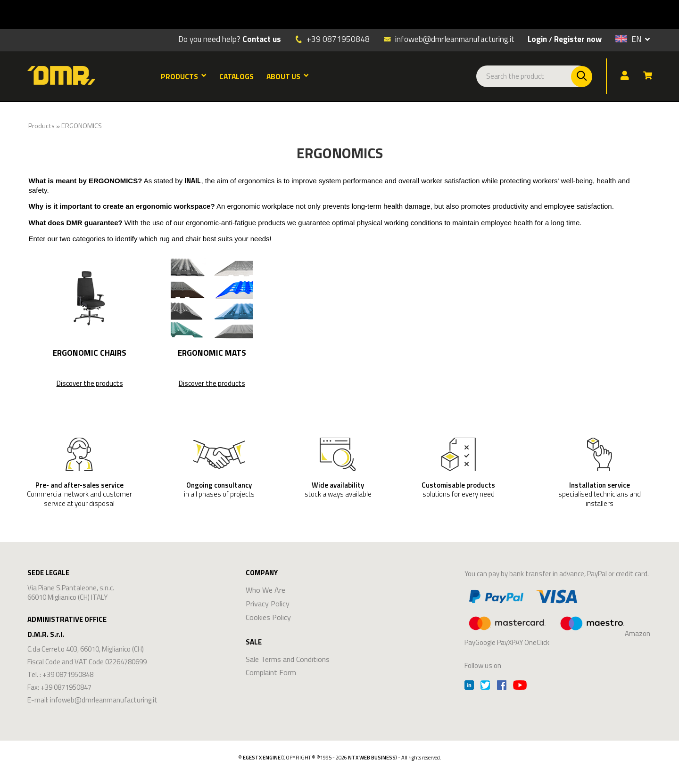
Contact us (261, 39)
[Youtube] (520, 686)
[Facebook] (501, 686)
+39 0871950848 (338, 39)
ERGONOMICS (81, 126)
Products (41, 126)
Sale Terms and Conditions (288, 659)
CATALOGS (236, 76)
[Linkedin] (469, 686)
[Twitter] (485, 686)
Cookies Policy (268, 617)
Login (537, 39)
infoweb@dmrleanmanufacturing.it (448, 38)
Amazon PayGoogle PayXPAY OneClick (557, 616)
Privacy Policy (268, 603)
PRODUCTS (183, 76)
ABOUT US (287, 76)
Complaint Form (271, 672)
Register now (578, 39)
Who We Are (265, 590)
